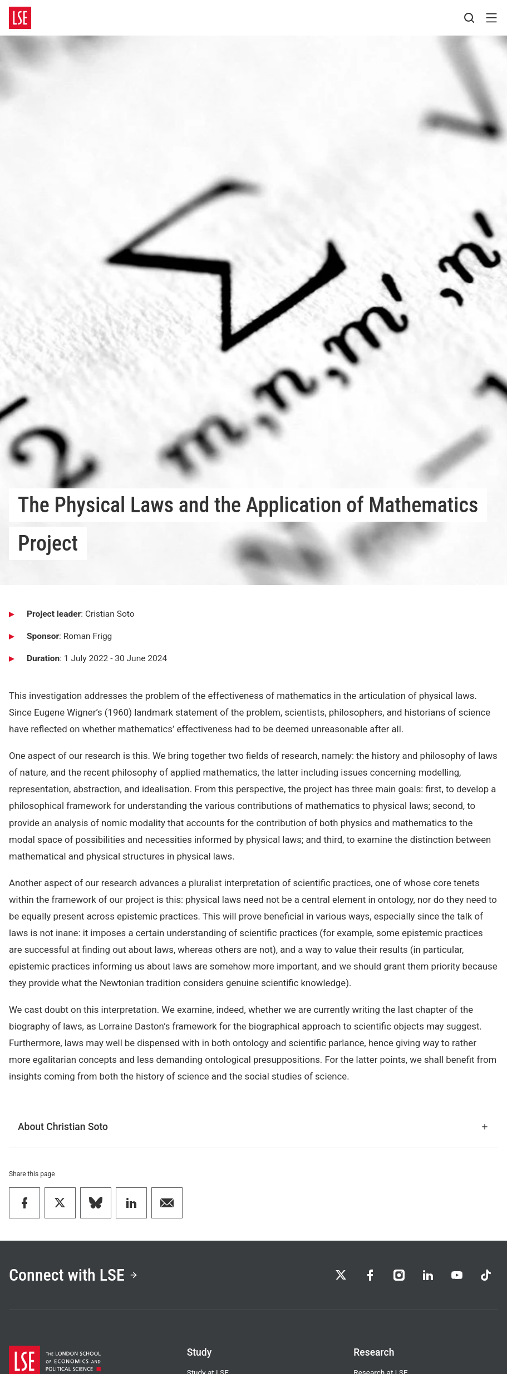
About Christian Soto (253, 1126)
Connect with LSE (73, 1275)
